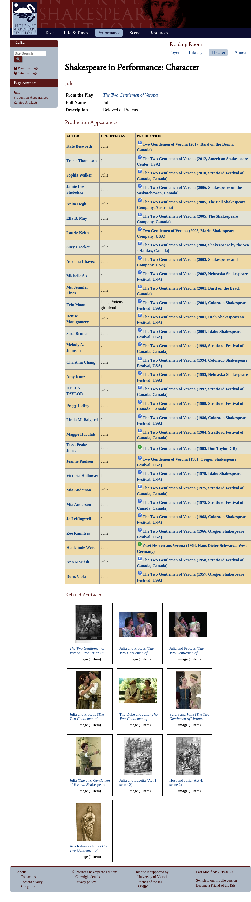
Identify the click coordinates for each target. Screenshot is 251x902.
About (21, 872)
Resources (158, 32)
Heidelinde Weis (80, 547)
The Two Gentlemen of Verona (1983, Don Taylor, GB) (190, 448)
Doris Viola (76, 576)
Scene (135, 32)
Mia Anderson (78, 490)
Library (195, 52)
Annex (240, 52)
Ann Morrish (77, 562)
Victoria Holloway (82, 475)
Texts (50, 32)
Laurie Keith (77, 233)
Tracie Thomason (81, 161)
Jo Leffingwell (78, 519)
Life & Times (76, 32)
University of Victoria (152, 877)
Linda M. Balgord (82, 420)
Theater (218, 52)
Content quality (32, 882)
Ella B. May (76, 218)
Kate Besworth (79, 146)
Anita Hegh (76, 204)
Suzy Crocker (78, 247)
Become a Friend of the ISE (215, 885)
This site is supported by (151, 872)
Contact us (28, 877)
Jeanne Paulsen (79, 461)
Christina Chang (81, 362)
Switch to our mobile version (216, 880)
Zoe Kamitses (78, 533)
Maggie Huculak (80, 434)
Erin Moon (75, 305)
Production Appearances (31, 97)
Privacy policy (85, 882)
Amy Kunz (75, 376)
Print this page (28, 68)
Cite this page (27, 73)
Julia (17, 92)
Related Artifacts (25, 102)
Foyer (174, 52)
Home (24, 18)
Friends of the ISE (150, 882)
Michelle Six (77, 276)
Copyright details (87, 877)
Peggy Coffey (77, 405)
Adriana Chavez (80, 261)
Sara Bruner (77, 333)
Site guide (28, 887)
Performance (108, 32)
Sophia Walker (79, 175)
